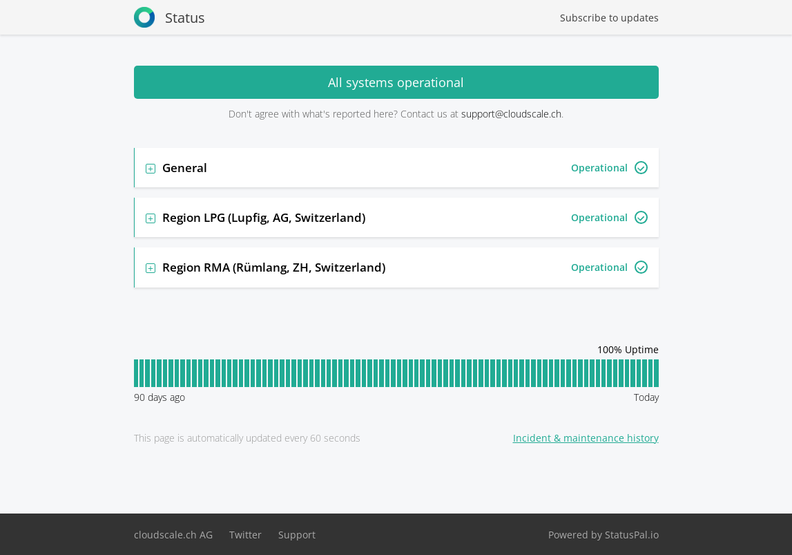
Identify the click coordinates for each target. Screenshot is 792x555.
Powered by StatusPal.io (603, 534)
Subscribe (609, 17)
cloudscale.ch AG (173, 534)
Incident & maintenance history (586, 437)
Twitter (245, 534)
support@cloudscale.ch (511, 113)
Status (169, 17)
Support (297, 534)
